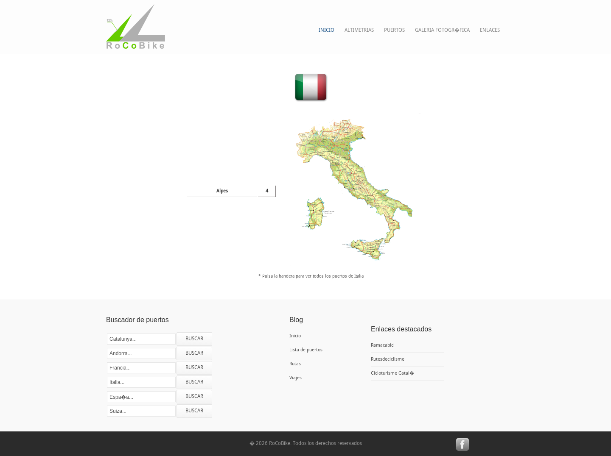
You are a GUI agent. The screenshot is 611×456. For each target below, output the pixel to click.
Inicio (326, 30)
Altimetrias (359, 30)
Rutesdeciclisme (387, 359)
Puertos (394, 30)
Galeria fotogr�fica (442, 30)
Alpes (222, 191)
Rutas (295, 364)
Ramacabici (383, 345)
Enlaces (490, 30)
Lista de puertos (305, 350)
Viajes (295, 378)
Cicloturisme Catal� (392, 373)
